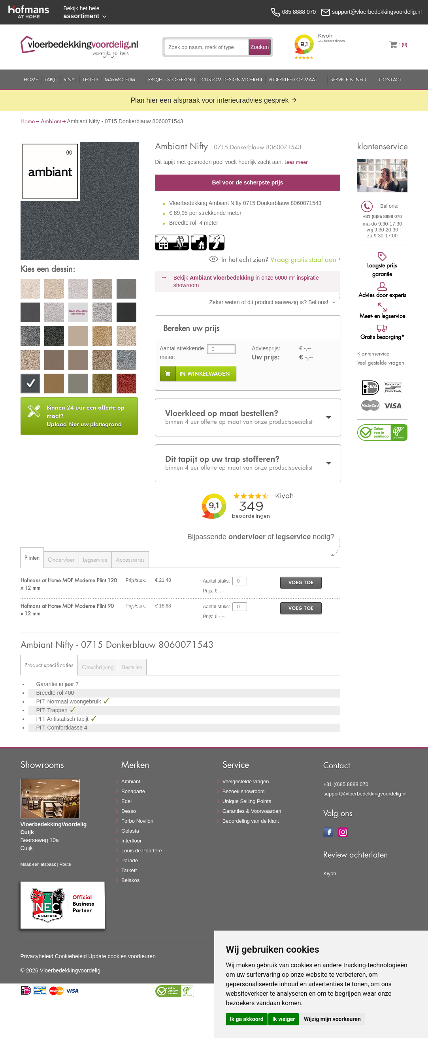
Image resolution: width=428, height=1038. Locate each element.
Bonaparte (133, 791)
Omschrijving (98, 667)
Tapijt (50, 79)
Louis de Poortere (141, 851)
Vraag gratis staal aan (272, 259)
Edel (126, 801)
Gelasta (130, 831)
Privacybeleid (37, 956)
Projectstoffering (171, 79)
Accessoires (130, 559)
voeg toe (300, 582)
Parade (129, 860)
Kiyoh (329, 873)
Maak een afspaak (38, 864)
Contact (390, 79)
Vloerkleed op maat (292, 79)
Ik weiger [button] (283, 1019)
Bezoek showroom (243, 791)
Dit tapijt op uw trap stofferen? (247, 463)
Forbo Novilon (137, 821)
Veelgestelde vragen (245, 781)
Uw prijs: (266, 357)
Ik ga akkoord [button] (247, 1019)
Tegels (90, 79)
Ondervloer (61, 559)
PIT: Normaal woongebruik (69, 701)
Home (31, 79)
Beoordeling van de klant (250, 821)
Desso (128, 811)
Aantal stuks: (216, 581)
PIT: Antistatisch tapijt (63, 719)
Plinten (32, 557)
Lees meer (296, 161)
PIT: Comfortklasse (60, 727)
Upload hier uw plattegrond (85, 415)
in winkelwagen (204, 373)
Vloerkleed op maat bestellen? (247, 417)
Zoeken (260, 47)
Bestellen (132, 667)
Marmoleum (120, 79)
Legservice (95, 559)
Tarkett (129, 870)
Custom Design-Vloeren (232, 79)
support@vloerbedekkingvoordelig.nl (365, 794)
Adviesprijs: (266, 348)
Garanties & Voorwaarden (251, 811)
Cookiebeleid (71, 956)
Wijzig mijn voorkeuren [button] (332, 1019)
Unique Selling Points (247, 801)
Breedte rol (50, 693)
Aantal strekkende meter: (182, 352)
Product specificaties (49, 665)
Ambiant (51, 121)
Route (65, 864)
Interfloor (131, 841)
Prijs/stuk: (136, 580)
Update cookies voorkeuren (122, 956)
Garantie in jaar (56, 684)
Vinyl (70, 79)
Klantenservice (373, 353)
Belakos (130, 880)
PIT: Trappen (52, 710)
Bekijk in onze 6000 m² (246, 282)
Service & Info (348, 79)
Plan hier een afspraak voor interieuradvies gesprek (213, 100)
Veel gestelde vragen (380, 362)
